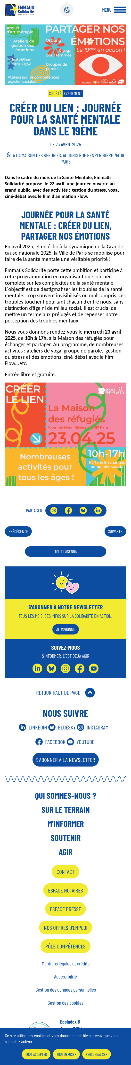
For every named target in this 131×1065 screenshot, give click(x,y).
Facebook (68, 510)
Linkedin (38, 727)
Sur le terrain (65, 809)
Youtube (85, 741)
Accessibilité (65, 976)
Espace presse (65, 908)
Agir (65, 851)
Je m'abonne (65, 629)
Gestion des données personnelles (65, 989)
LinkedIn (98, 510)
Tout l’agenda (66, 551)
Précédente (18, 531)
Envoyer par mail (53, 510)
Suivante (115, 531)
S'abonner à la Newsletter (65, 759)
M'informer (66, 823)
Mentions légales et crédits (66, 963)
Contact (65, 871)
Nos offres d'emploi (65, 927)
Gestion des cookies (65, 1002)
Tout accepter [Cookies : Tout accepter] (36, 1054)
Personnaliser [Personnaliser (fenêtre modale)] (96, 1054)
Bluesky (83, 510)
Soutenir (66, 837)
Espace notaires (65, 890)
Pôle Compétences (65, 946)
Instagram (98, 727)
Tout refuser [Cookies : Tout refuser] (66, 1054)
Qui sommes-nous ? (65, 795)
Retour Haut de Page (58, 692)
